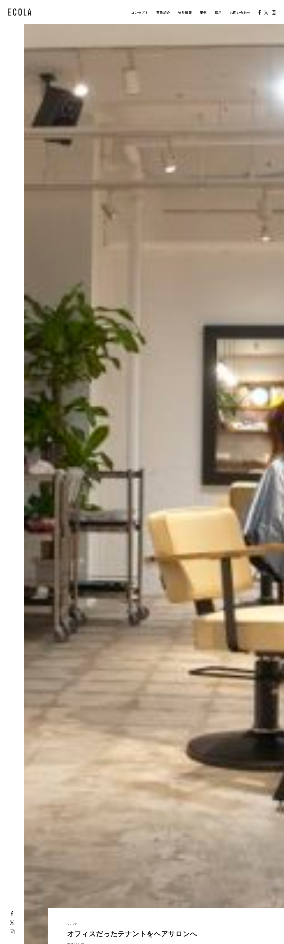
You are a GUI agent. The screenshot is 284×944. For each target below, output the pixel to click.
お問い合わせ (240, 12)
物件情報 (185, 12)
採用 (218, 12)
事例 (203, 12)
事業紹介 (163, 12)
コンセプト (139, 12)
